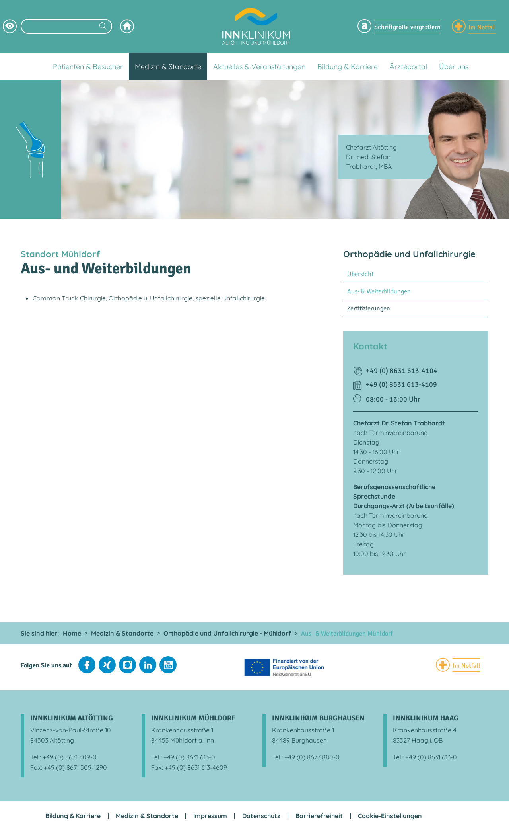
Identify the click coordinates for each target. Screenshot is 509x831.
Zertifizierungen (368, 308)
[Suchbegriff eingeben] (66, 26)
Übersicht (360, 274)
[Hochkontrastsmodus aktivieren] (10, 26)
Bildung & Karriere (73, 816)
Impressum (210, 816)
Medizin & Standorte (147, 816)
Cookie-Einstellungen (390, 816)
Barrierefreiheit (319, 816)
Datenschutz (261, 816)
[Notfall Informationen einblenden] (474, 26)
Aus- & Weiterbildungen (379, 291)
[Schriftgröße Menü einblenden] (399, 26)
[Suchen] (103, 26)
